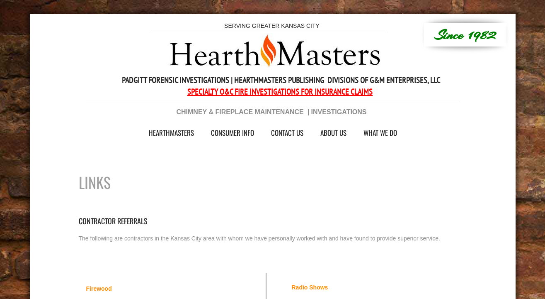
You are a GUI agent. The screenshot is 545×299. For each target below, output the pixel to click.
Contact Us (287, 132)
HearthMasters (171, 132)
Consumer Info (232, 132)
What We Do (380, 132)
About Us (333, 132)
